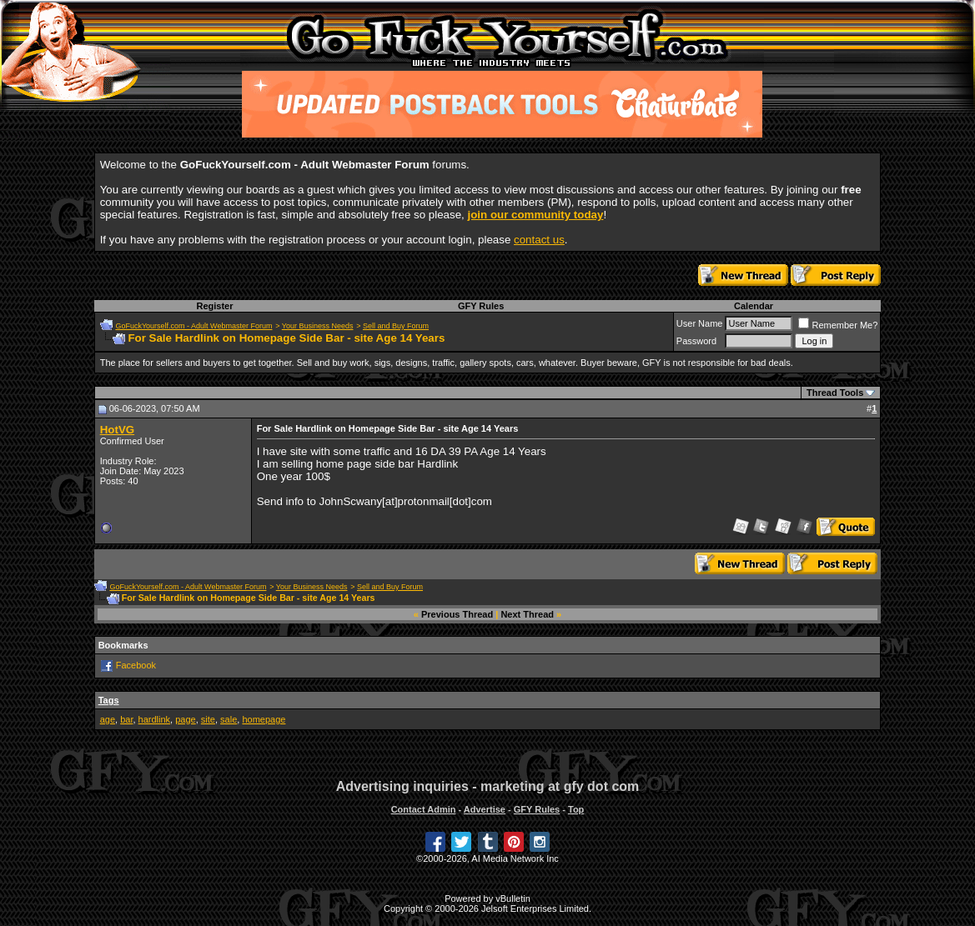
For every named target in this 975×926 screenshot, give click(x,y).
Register (214, 306)
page (185, 719)
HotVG (117, 429)
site (208, 719)
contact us (539, 239)
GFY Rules (481, 306)
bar (126, 719)
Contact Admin (423, 809)
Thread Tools (835, 393)
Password (696, 341)
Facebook (136, 665)
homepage (263, 719)
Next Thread (527, 614)
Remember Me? (837, 325)
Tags (108, 700)
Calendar (753, 306)
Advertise (484, 809)
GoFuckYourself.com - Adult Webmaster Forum (193, 326)
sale (228, 719)
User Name (699, 323)
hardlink (154, 719)
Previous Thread (457, 614)
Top (576, 809)
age (107, 719)
